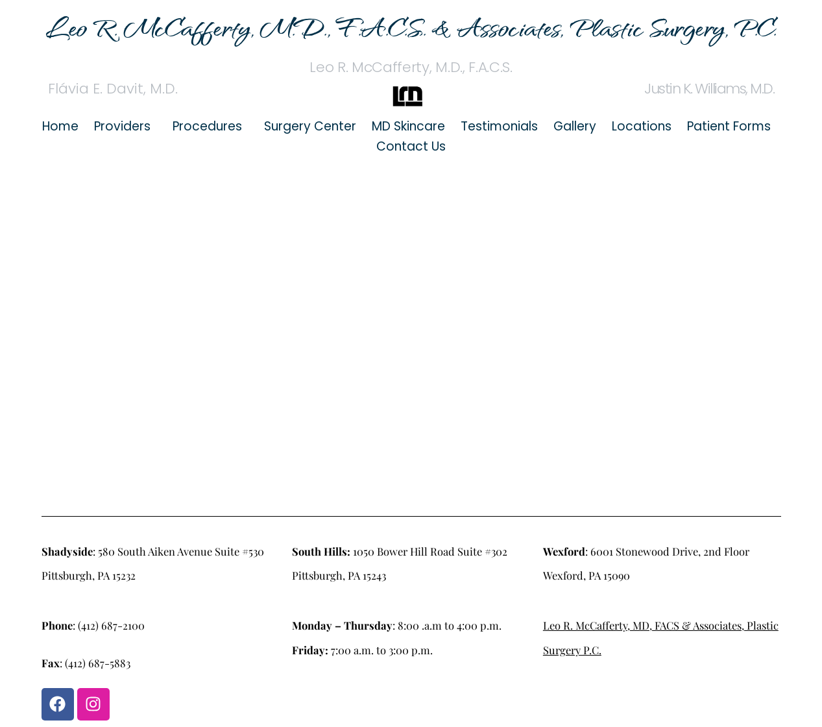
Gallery (574, 126)
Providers (122, 126)
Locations (641, 126)
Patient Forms (729, 126)
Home (60, 126)
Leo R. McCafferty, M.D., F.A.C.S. (410, 67)
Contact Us (411, 146)
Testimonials (499, 126)
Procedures (207, 126)
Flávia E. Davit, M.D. (113, 89)
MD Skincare (408, 126)
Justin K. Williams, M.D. (709, 89)
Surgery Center (310, 126)
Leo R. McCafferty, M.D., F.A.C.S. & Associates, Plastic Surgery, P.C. (411, 27)
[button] (125, 126)
